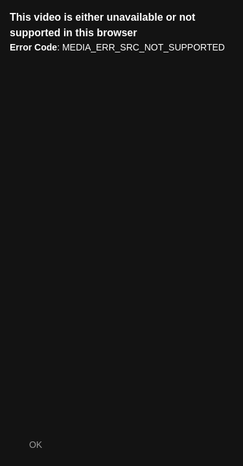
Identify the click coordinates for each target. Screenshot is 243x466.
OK (35, 444)
